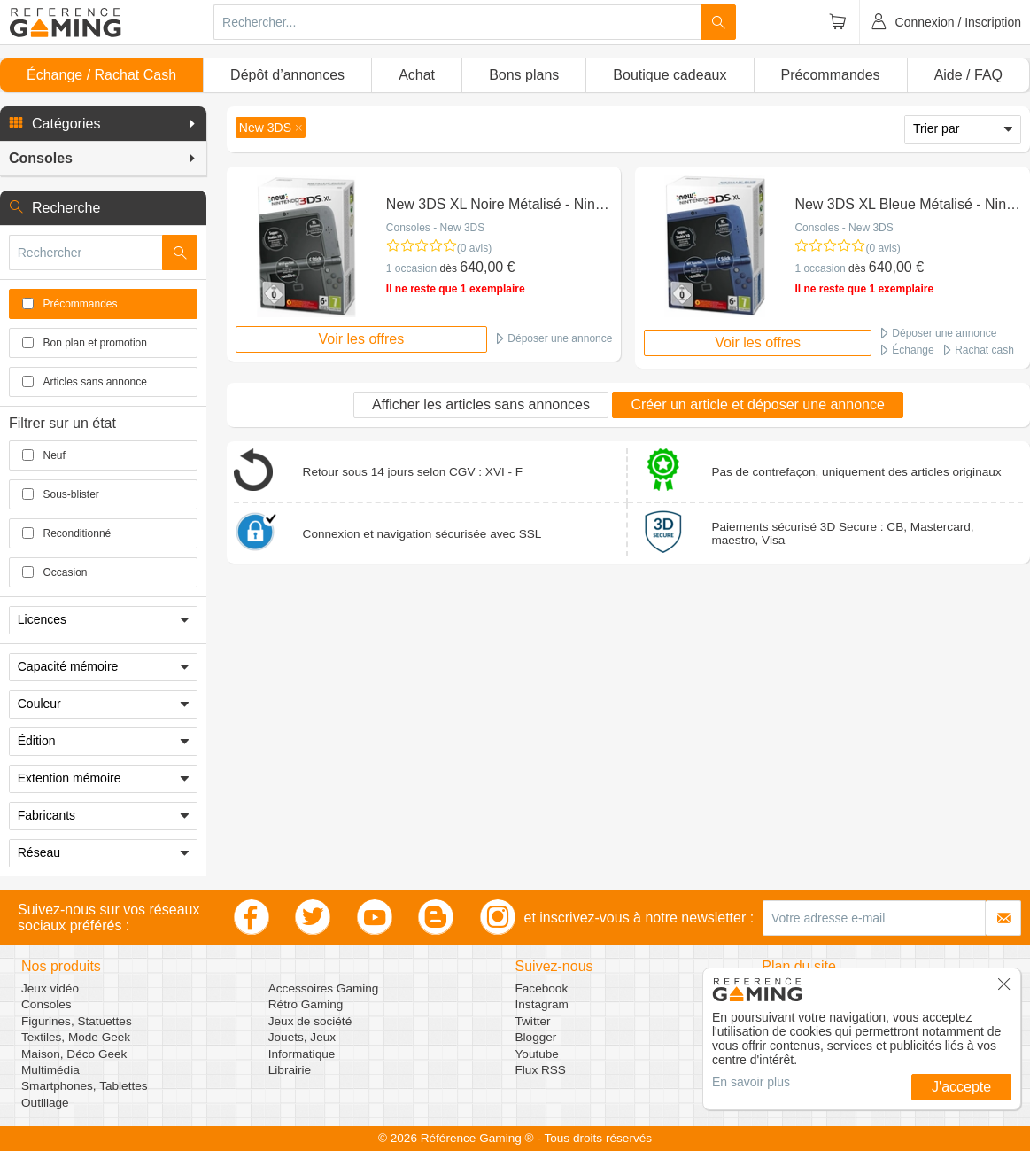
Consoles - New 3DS (435, 228)
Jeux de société (310, 1021)
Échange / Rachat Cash (101, 74)
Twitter (533, 1021)
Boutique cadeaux (669, 74)
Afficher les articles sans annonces (481, 404)
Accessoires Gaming (323, 988)
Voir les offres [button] (362, 338)
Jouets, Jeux (302, 1037)
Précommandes (830, 74)
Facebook (542, 988)
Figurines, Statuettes (76, 1021)
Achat (417, 74)
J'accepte (961, 1086)
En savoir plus (751, 1082)
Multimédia (50, 1070)
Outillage (45, 1102)
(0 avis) (474, 248)
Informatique (302, 1054)
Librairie (289, 1070)
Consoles (46, 1004)
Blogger (536, 1037)
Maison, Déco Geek (74, 1054)
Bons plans (524, 74)
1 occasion (411, 268)
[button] (103, 124)
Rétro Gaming (306, 1004)
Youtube (537, 1054)
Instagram (542, 1004)
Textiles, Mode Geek (75, 1037)
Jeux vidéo (50, 988)
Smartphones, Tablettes (84, 1086)
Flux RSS (540, 1070)
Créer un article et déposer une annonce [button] (757, 404)
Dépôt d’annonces (287, 74)
